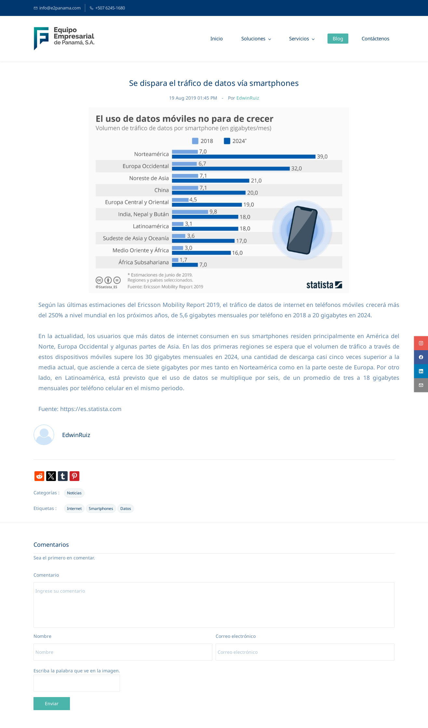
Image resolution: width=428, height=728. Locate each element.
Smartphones (101, 508)
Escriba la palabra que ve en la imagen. (76, 670)
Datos (125, 508)
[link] (219, 111)
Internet (74, 508)
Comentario (46, 575)
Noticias (74, 493)
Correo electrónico (236, 636)
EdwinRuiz (247, 98)
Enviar (52, 703)
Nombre (42, 636)
